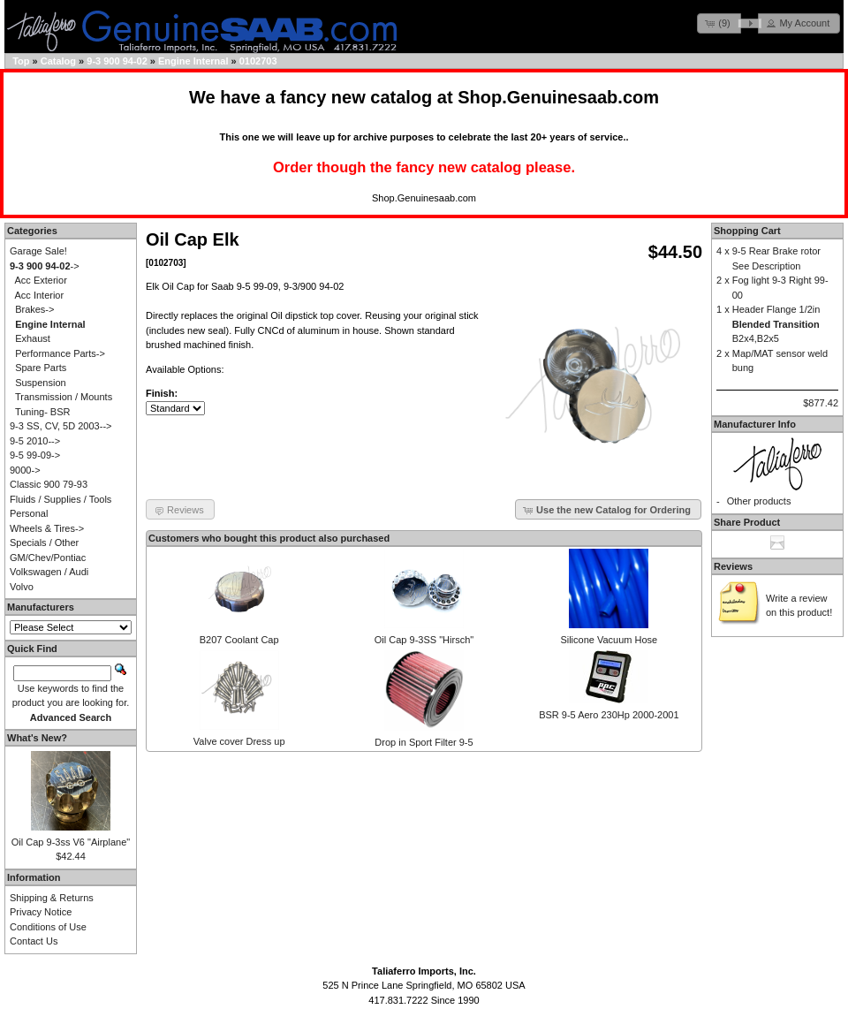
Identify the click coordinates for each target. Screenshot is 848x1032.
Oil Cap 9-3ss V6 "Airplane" (70, 842)
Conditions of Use (48, 927)
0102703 (258, 61)
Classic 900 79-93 (48, 484)
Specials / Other (44, 542)
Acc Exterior (41, 280)
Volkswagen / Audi (49, 571)
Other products (759, 501)
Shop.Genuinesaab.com (558, 97)
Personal (29, 513)
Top (20, 61)
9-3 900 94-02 (117, 61)
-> (45, 266)
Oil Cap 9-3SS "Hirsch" (424, 639)
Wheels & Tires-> (47, 528)
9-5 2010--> (35, 441)
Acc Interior (39, 295)
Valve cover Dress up (239, 741)
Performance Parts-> (60, 353)
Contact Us (33, 941)
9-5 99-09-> (35, 455)
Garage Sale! (38, 251)
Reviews (733, 566)
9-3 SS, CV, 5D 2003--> (60, 426)
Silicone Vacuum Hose (608, 639)
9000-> (25, 470)
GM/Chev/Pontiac (48, 557)
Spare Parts (40, 367)
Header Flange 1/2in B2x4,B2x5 (776, 324)
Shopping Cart (747, 230)
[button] (719, 23)
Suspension (40, 382)
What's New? (37, 737)
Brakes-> (34, 309)
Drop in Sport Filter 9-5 (424, 742)
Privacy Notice (41, 912)
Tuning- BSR (43, 411)
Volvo (22, 586)
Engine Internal (193, 61)
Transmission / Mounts (63, 396)
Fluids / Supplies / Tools (60, 499)
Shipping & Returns (52, 897)
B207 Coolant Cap (239, 639)
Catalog (58, 61)
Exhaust (32, 338)
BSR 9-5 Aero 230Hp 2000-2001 (608, 715)
